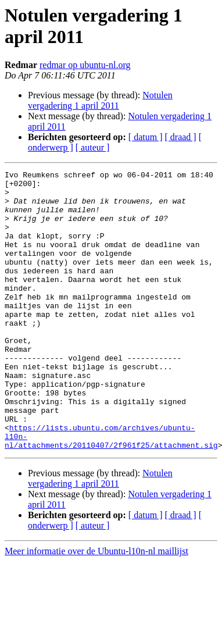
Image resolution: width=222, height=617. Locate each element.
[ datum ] (145, 137)
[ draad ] (180, 137)
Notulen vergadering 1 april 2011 (100, 100)
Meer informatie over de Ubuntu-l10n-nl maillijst (96, 607)
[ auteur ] (93, 147)
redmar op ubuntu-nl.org (85, 65)
